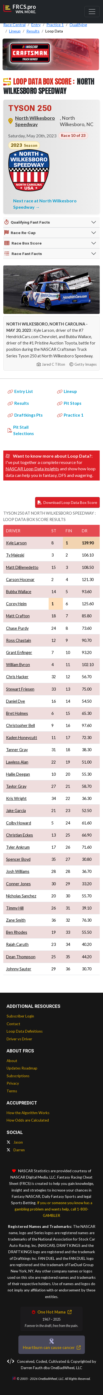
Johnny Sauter (18, 969)
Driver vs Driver (19, 1039)
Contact (13, 1024)
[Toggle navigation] (92, 11)
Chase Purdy (17, 628)
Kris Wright (16, 798)
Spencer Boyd (18, 859)
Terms (12, 1091)
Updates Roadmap (22, 1068)
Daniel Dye (15, 701)
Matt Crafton (18, 616)
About (12, 1061)
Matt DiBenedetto (22, 567)
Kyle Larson (16, 543)
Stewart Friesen (20, 689)
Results (18, 403)
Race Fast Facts (23, 253)
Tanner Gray (17, 749)
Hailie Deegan (18, 774)
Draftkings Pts (25, 414)
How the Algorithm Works (28, 1113)
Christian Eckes (19, 835)
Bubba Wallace (18, 591)
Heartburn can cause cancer (51, 1347)
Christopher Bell (20, 725)
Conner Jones (18, 883)
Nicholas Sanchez (21, 896)
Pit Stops (69, 403)
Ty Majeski (15, 555)
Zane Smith (16, 920)
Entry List (20, 391)
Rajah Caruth (17, 944)
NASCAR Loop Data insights (32, 468)
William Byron (18, 664)
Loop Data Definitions (25, 1031)
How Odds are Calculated (28, 1120)
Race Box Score (23, 243)
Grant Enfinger (19, 652)
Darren (16, 1150)
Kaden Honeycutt (21, 737)
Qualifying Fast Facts (27, 222)
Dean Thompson (20, 956)
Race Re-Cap (20, 232)
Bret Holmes (17, 713)
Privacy (13, 1083)
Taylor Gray (16, 786)
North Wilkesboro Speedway (35, 121)
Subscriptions (18, 1076)
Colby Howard (18, 823)
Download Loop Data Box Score (67, 502)
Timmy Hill (15, 908)
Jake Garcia (16, 810)
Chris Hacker (17, 676)
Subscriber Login (20, 1016)
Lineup (67, 391)
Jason (15, 1142)
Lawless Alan (17, 762)
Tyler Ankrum (18, 847)
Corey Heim (16, 603)
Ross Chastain (18, 640)
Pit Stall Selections (21, 430)
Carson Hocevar (20, 579)
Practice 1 (70, 414)
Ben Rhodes (16, 932)
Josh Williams (17, 871)
